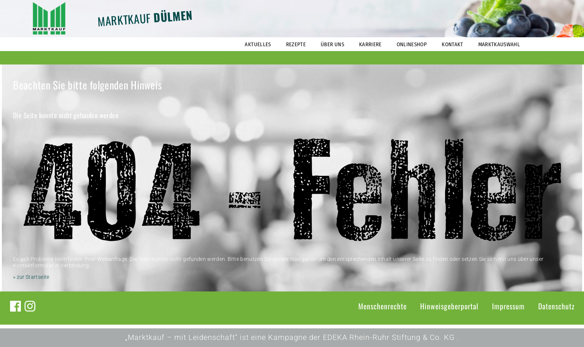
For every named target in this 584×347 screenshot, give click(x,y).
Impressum (508, 306)
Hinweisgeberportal (449, 306)
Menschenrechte (382, 306)
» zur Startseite (31, 277)
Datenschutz (556, 306)
